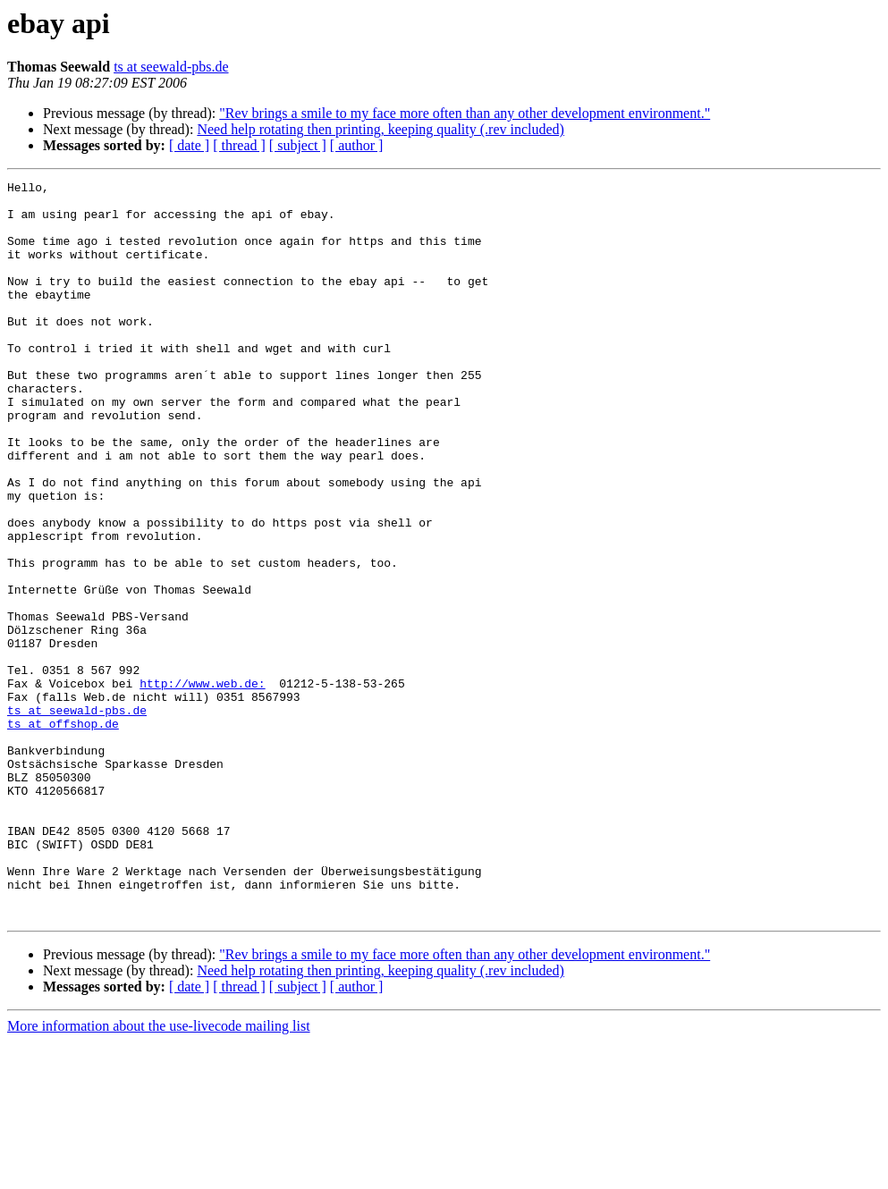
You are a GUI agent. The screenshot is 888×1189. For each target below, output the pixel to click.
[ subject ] (297, 145)
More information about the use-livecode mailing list (158, 1173)
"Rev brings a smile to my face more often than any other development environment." (464, 113)
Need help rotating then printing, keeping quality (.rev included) (380, 129)
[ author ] (357, 145)
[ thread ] (239, 145)
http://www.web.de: (202, 785)
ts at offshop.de (63, 833)
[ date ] (189, 145)
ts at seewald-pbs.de (171, 66)
